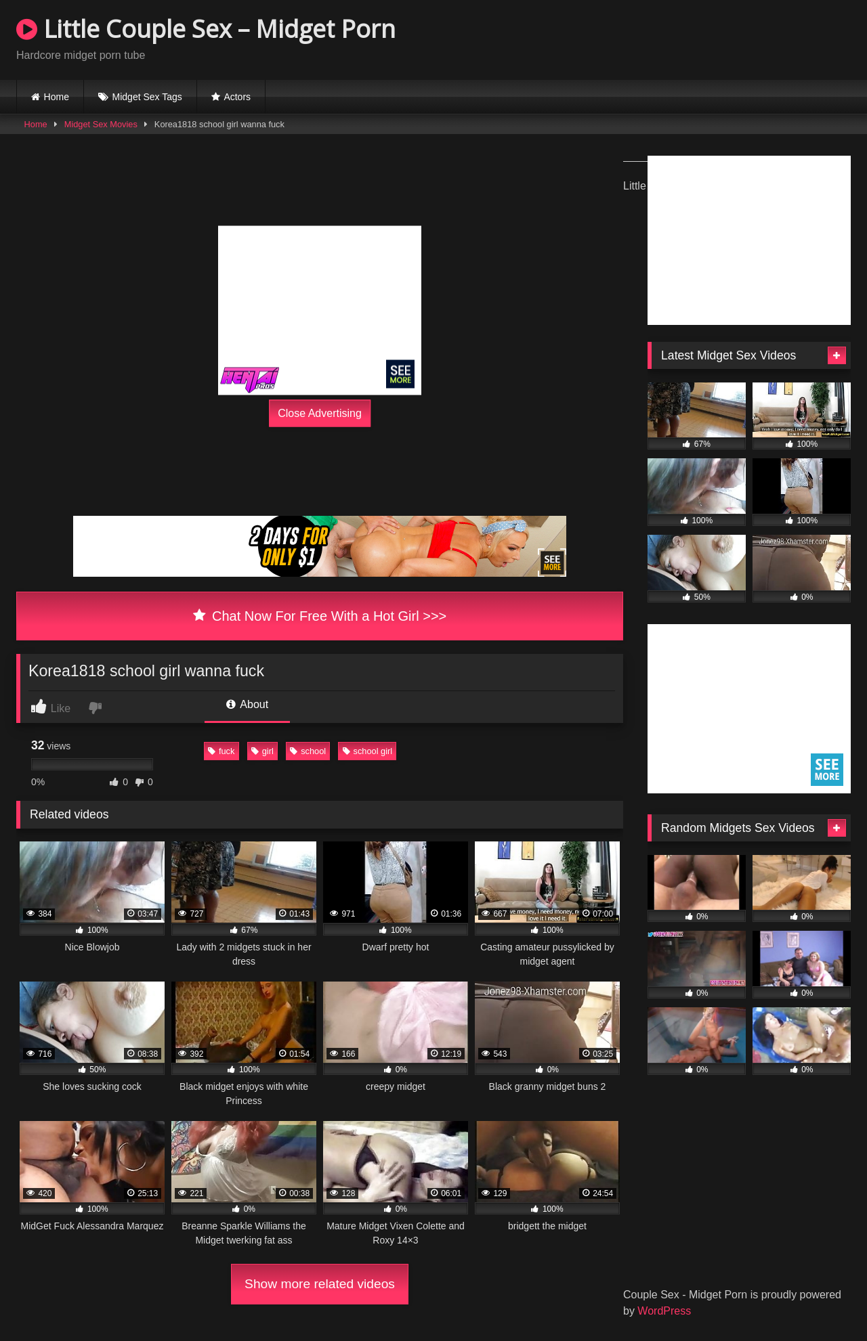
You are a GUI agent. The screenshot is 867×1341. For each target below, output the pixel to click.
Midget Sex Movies (101, 124)
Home (56, 96)
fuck (221, 751)
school (308, 751)
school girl (368, 751)
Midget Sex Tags (147, 96)
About (247, 704)
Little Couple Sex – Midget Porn (206, 28)
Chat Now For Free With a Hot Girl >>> (320, 616)
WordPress (664, 1311)
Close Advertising (320, 413)
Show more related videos (320, 1284)
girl (262, 751)
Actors (237, 96)
